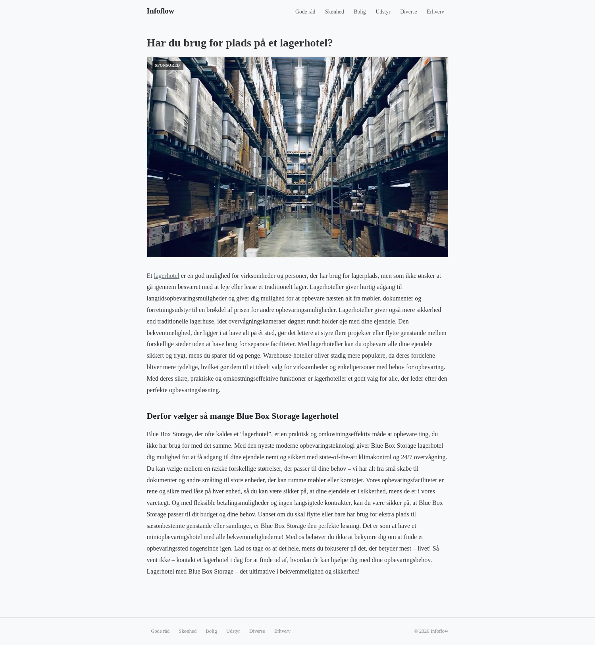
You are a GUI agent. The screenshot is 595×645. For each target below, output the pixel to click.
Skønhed (334, 12)
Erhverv (435, 12)
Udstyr (382, 12)
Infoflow (160, 11)
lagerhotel (166, 275)
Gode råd (305, 12)
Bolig (360, 12)
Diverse (408, 12)
